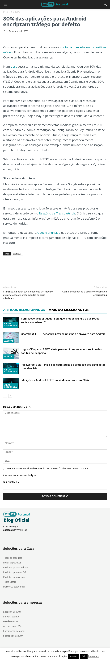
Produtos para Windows (15, 568)
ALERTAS (8, 341)
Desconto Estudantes (14, 587)
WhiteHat (21, 530)
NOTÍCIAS (15, 12)
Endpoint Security (12, 612)
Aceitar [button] (73, 657)
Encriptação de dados (14, 631)
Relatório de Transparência (57, 213)
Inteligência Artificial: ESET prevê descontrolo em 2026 (55, 380)
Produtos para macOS (14, 572)
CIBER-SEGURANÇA (10, 325)
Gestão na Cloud (11, 621)
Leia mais (93, 656)
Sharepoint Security (13, 636)
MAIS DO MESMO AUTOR (69, 310)
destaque (17, 254)
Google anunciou (48, 232)
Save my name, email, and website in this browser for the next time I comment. (48, 469)
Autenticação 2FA (12, 626)
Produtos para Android (14, 577)
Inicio (5, 12)
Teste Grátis (9, 582)
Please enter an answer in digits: (20, 475)
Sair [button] (84, 657)
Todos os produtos (12, 558)
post (14, 66)
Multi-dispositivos (12, 563)
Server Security (11, 617)
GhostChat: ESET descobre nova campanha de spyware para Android (63, 334)
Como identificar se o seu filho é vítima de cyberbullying (84, 293)
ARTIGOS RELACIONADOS (24, 310)
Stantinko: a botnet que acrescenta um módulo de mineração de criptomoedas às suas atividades (28, 295)
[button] (105, 4)
